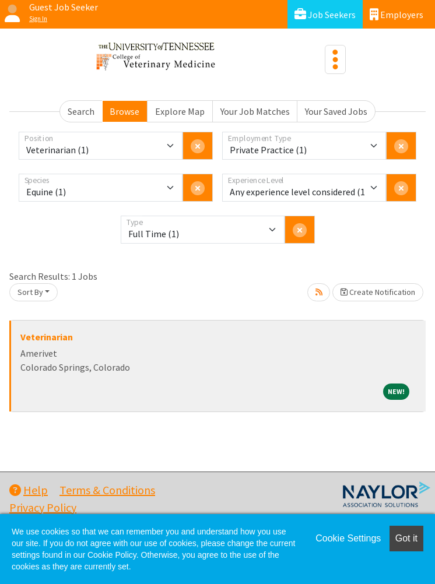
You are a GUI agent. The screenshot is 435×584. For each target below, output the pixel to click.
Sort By (30, 292)
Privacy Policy (42, 507)
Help (28, 490)
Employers (396, 14)
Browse (124, 111)
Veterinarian (46, 337)
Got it (406, 538)
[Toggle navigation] (335, 59)
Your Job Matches (255, 111)
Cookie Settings (348, 538)
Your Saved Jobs (336, 111)
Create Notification (378, 292)
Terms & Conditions (107, 490)
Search (81, 111)
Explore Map (180, 111)
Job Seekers (325, 14)
